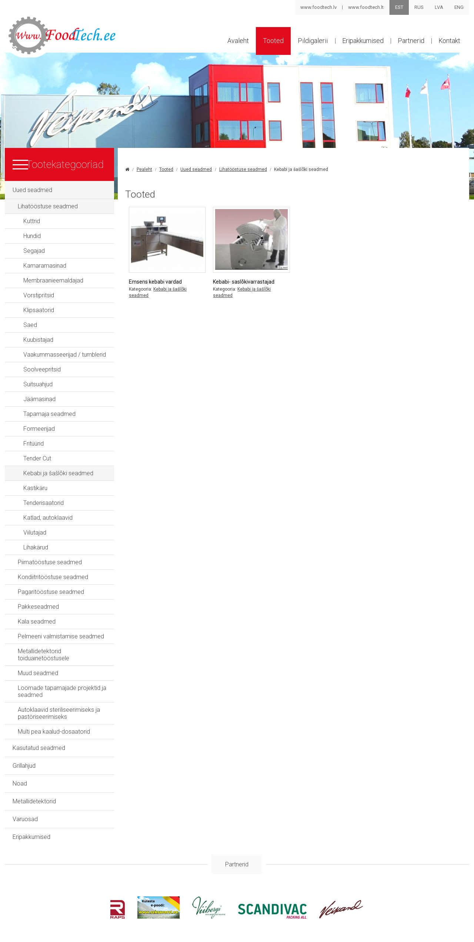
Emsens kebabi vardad (162, 281)
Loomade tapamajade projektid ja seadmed (62, 685)
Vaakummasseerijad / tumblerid (64, 355)
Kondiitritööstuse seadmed (53, 578)
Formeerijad (39, 429)
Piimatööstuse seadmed (50, 563)
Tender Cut (37, 459)
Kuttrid (31, 222)
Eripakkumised (361, 42)
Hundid (32, 237)
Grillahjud (24, 759)
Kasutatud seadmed (39, 742)
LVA (439, 7)
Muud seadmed (38, 667)
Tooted (270, 42)
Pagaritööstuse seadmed (51, 592)
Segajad (34, 251)
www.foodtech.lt (366, 7)
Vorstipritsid (38, 296)
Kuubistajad (38, 340)
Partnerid (410, 42)
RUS (419, 7)
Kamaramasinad (44, 266)
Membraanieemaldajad (53, 281)
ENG (459, 7)
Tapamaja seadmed (49, 415)
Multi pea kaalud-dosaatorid (54, 725)
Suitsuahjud (38, 385)
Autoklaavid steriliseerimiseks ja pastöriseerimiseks (59, 707)
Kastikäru (35, 489)
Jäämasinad (39, 400)
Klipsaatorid (38, 311)
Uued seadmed (32, 191)
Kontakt (449, 42)
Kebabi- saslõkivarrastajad (249, 281)
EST (399, 7)
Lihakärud (35, 548)
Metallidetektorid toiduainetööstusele (66, 652)
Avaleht (234, 42)
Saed (30, 326)
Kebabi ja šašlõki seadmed (58, 474)
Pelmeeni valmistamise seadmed (61, 637)
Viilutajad (34, 533)
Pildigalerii (311, 42)
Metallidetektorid (34, 795)
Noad (20, 777)
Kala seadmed (37, 622)
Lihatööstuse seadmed (48, 207)
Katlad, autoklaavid (48, 518)
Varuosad (25, 813)
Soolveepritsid (42, 370)
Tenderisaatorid (43, 504)
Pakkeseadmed (38, 607)
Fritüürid (33, 444)
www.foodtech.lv (318, 7)
